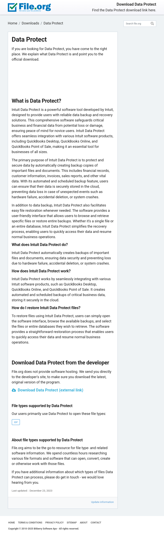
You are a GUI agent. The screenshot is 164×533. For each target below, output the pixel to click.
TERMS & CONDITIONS (30, 522)
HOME (11, 522)
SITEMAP (72, 522)
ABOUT (84, 522)
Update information (102, 501)
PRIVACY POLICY (54, 522)
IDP (16, 422)
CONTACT (96, 522)
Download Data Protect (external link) (50, 390)
